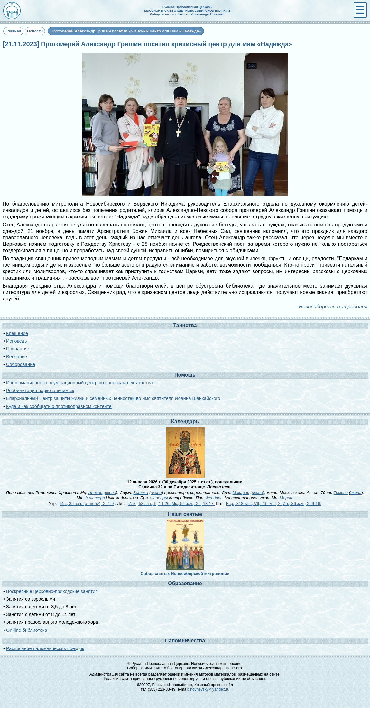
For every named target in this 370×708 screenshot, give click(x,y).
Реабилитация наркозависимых (40, 390)
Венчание (16, 356)
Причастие (17, 348)
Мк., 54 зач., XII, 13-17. (193, 503)
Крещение (17, 333)
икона (110, 492)
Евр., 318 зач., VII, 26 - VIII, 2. (254, 503)
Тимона (341, 492)
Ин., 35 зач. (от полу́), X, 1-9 (87, 503)
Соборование (20, 364)
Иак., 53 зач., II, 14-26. (149, 503)
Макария (241, 492)
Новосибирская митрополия (333, 306)
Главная (13, 31)
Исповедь (16, 341)
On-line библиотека (26, 630)
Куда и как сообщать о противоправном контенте (59, 406)
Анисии (95, 492)
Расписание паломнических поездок (45, 648)
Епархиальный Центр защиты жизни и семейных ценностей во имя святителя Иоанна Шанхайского (113, 398)
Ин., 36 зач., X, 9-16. (302, 503)
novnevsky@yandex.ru (209, 689)
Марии (286, 497)
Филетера (94, 497)
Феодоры (159, 497)
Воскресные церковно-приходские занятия (52, 591)
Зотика (141, 492)
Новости (35, 31)
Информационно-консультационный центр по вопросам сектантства (79, 382)
